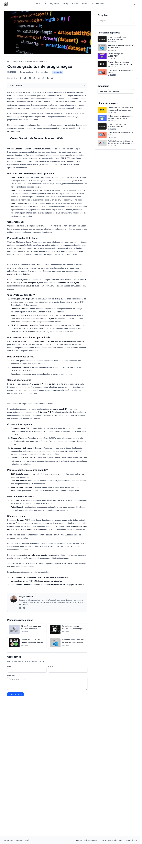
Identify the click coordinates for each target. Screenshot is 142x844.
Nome (9, 788)
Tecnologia (65, 3)
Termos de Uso (131, 840)
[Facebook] (25, 78)
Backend (75, 3)
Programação (54, 3)
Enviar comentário (15, 817)
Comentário (11, 798)
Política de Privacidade (109, 840)
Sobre (121, 840)
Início (38, 3)
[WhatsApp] (34, 78)
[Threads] (43, 78)
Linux (92, 3)
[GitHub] (24, 730)
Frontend (84, 3)
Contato (79, 840)
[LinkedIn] (30, 78)
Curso (45, 3)
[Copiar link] (52, 78)
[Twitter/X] (21, 78)
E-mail (50, 788)
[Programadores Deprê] (6, 4)
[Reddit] (39, 78)
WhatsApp (100, 3)
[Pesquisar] (131, 20)
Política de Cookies (91, 840)
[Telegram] (48, 78)
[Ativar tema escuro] (134, 3)
